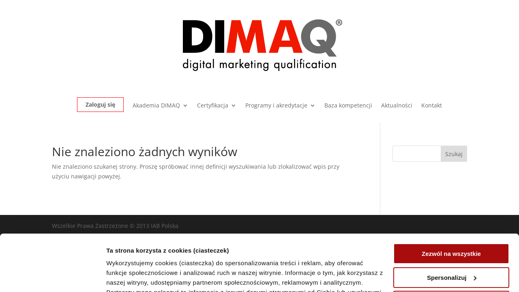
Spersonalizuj (451, 228)
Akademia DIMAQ (156, 106)
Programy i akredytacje (276, 106)
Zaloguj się (100, 104)
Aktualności (396, 106)
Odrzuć (451, 252)
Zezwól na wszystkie (451, 205)
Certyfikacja (212, 106)
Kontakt (431, 106)
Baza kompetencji (348, 106)
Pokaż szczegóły (130, 276)
